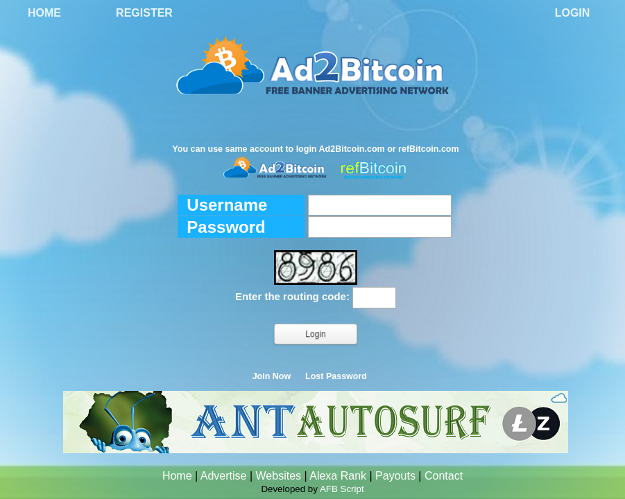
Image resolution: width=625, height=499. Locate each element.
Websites (279, 476)
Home (44, 13)
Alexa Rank (337, 476)
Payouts (395, 476)
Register (144, 13)
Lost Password (336, 376)
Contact (444, 476)
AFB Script (342, 489)
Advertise (223, 476)
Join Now (271, 376)
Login (572, 13)
